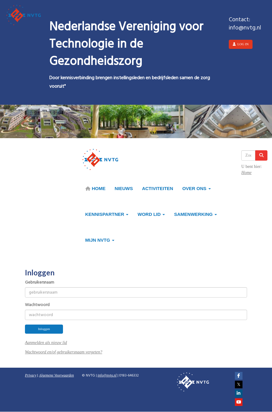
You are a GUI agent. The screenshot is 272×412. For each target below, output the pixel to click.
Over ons (196, 188)
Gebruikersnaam (39, 283)
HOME (95, 188)
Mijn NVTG (99, 240)
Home (246, 172)
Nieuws (124, 188)
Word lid (151, 214)
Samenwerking (195, 214)
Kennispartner (106, 214)
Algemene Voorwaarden (56, 375)
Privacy (30, 375)
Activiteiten (157, 188)
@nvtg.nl (107, 375)
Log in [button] (241, 44)
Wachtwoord (37, 305)
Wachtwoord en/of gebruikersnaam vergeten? (63, 352)
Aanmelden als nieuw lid (46, 342)
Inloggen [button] (44, 329)
